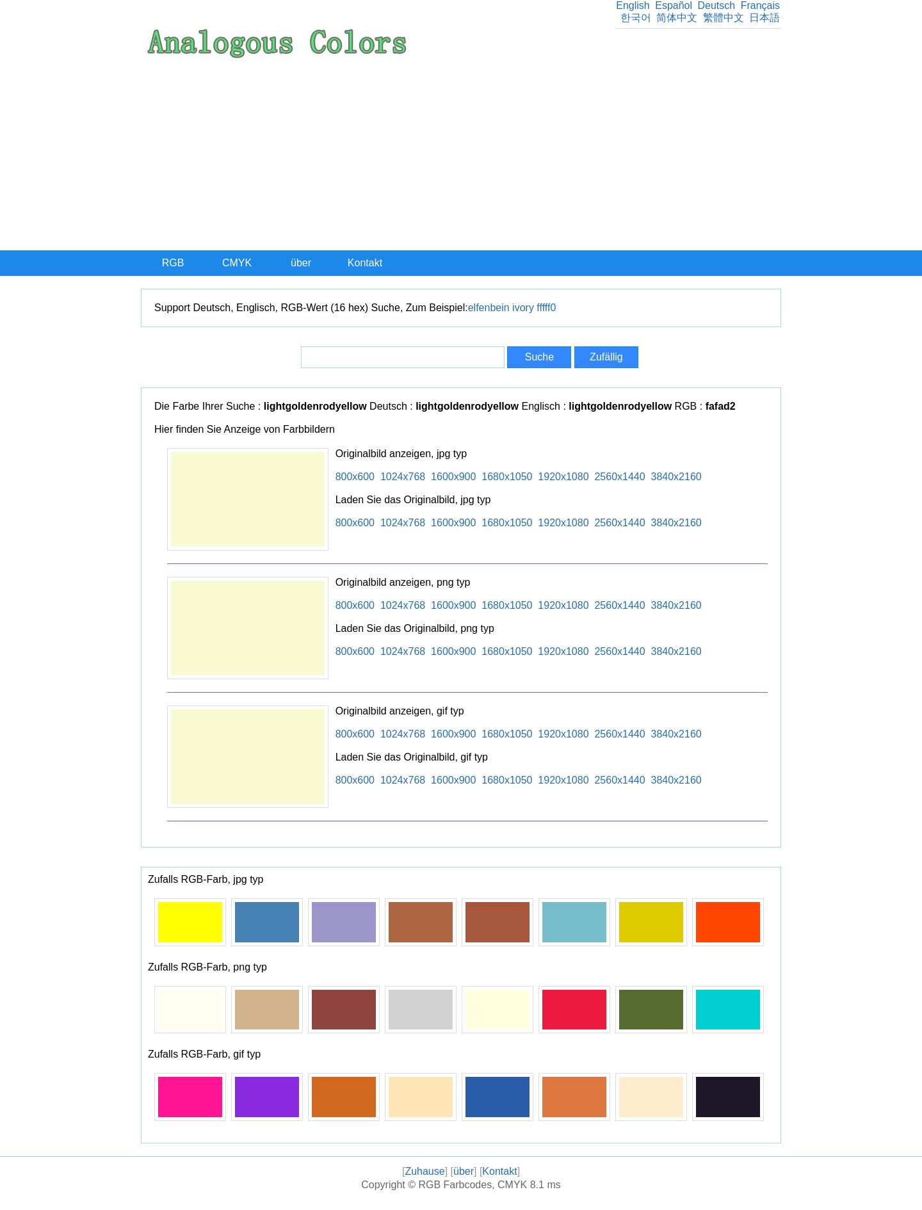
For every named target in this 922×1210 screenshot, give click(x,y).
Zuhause (424, 1171)
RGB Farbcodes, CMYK (472, 1184)
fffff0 (546, 307)
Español (673, 5)
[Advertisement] (461, 154)
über (301, 262)
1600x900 (453, 476)
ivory (523, 307)
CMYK (237, 262)
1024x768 (402, 476)
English (632, 5)
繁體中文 (723, 17)
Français (760, 5)
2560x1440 (619, 476)
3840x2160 (676, 476)
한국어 (635, 17)
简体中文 (676, 17)
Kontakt (365, 262)
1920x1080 (563, 476)
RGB (173, 262)
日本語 (764, 17)
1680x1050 (506, 476)
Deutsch (716, 5)
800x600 (355, 476)
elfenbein (489, 307)
